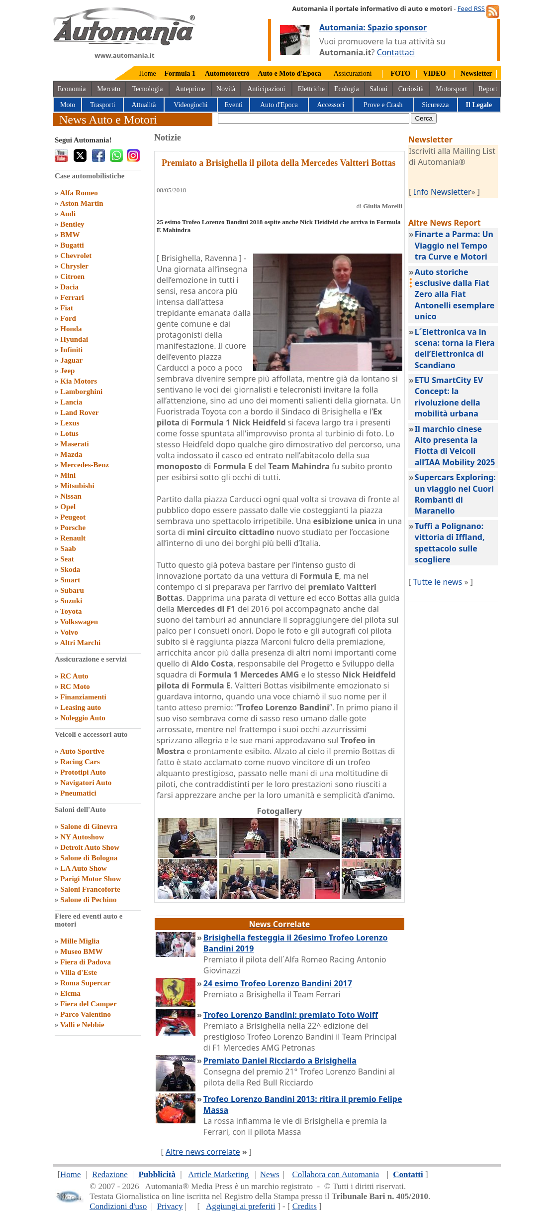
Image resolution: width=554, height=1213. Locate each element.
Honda (71, 329)
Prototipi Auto (83, 772)
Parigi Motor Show (90, 879)
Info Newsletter (442, 191)
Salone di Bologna (88, 858)
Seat (67, 559)
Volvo (69, 632)
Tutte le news (437, 581)
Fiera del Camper (88, 1004)
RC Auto (74, 676)
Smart (70, 580)
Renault (73, 538)
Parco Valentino (85, 1014)
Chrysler (74, 266)
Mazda (71, 454)
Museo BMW (81, 951)
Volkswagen (79, 622)
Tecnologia (147, 89)
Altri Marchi (80, 643)
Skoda (70, 569)
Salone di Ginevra (88, 826)
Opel (68, 507)
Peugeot (73, 517)
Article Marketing (218, 1174)
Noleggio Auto (82, 718)
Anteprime (190, 89)
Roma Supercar (85, 983)
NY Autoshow (82, 837)
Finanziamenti (83, 697)
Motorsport (451, 89)
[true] (313, 118)
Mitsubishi (77, 486)
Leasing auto (80, 707)
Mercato (108, 89)
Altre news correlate (203, 1151)
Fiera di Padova (85, 962)
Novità (225, 89)
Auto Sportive (82, 751)
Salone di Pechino (88, 900)
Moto (67, 105)
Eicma (70, 993)
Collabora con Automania (335, 1174)
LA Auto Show (83, 868)
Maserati (74, 444)
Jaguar (71, 360)
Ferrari (72, 297)
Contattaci (396, 52)
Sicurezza (435, 105)
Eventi (233, 105)
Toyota (71, 611)
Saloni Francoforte (90, 889)
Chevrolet (76, 256)
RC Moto (75, 686)
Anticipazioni (266, 89)
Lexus (69, 423)
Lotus (69, 433)
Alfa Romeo (78, 193)
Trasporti (102, 105)
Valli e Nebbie (82, 1025)
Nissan (71, 496)
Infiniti (71, 350)
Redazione (110, 1174)
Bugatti (72, 245)
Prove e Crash (383, 105)
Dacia (69, 287)
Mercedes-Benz (84, 465)
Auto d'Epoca (279, 105)
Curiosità (411, 89)
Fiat (66, 308)
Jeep (67, 371)
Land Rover (79, 412)
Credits (304, 1206)
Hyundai (74, 339)
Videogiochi (190, 105)
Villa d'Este (78, 972)
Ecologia (346, 89)
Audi (68, 214)
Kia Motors (78, 381)
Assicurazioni (353, 73)
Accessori (330, 105)
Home (147, 73)
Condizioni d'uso (118, 1206)
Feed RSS (471, 8)
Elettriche (311, 89)
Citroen (72, 276)
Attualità (144, 105)
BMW (70, 235)
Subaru (72, 590)
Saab (68, 548)
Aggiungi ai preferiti (241, 1206)
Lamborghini (81, 392)
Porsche (73, 528)
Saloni (378, 89)
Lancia (71, 402)
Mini (68, 475)
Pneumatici (78, 793)
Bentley (72, 224)
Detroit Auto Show (89, 847)
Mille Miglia (79, 941)
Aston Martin (81, 203)
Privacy (170, 1206)
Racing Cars (80, 762)
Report (487, 89)
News (269, 1174)
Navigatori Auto (85, 783)
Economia (72, 89)
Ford (68, 318)
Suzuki (71, 601)
